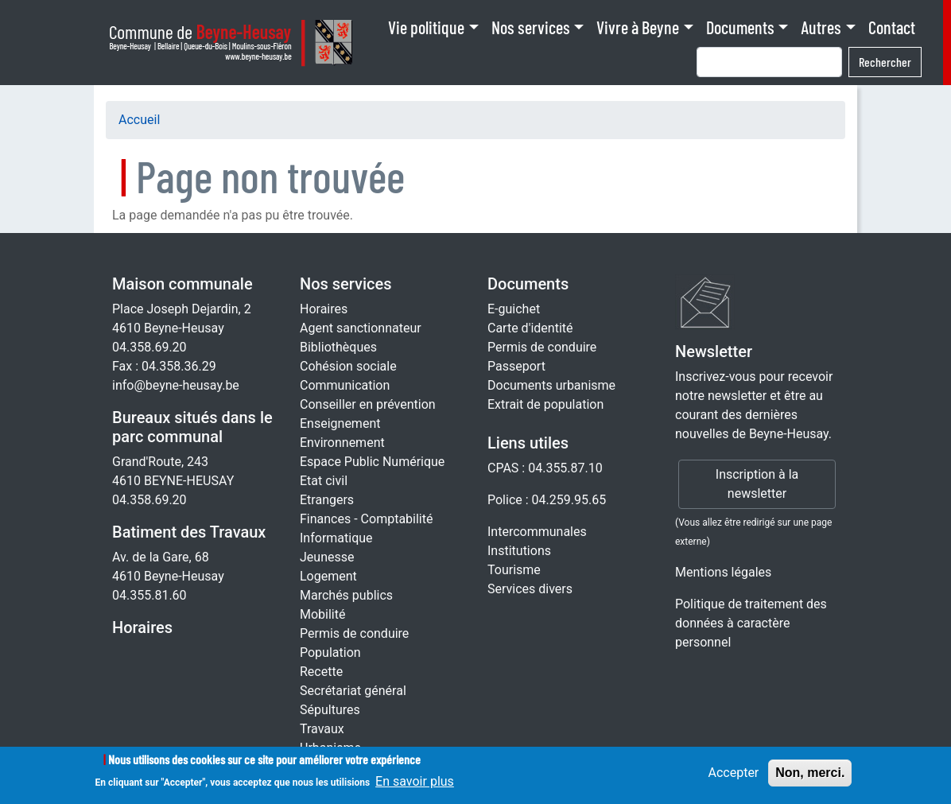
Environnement (342, 442)
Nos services (530, 27)
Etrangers (327, 499)
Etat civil (323, 480)
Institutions (519, 550)
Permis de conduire (354, 633)
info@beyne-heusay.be (175, 385)
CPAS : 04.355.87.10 (545, 468)
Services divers (530, 588)
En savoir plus (414, 786)
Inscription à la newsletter (757, 484)
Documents (740, 27)
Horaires (142, 627)
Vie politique (426, 27)
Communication (345, 385)
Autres (821, 27)
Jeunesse (327, 557)
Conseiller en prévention (368, 404)
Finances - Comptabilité (366, 518)
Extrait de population (545, 404)
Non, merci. (809, 777)
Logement (328, 576)
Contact (891, 27)
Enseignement (340, 423)
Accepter (733, 777)
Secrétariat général (353, 690)
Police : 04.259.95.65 (546, 499)
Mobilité (322, 614)
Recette (321, 671)
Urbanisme (330, 747)
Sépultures (330, 709)
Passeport (516, 366)
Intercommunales (537, 531)
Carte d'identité (530, 328)
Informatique (336, 538)
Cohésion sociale (348, 366)
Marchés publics (346, 595)
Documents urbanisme (551, 385)
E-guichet (513, 309)
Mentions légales (723, 572)
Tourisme (514, 569)
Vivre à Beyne (637, 27)
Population (330, 652)
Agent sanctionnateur (360, 328)
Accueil (139, 119)
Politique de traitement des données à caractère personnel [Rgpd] (751, 623)
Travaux (322, 728)
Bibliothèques (338, 347)
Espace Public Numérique (372, 461)
